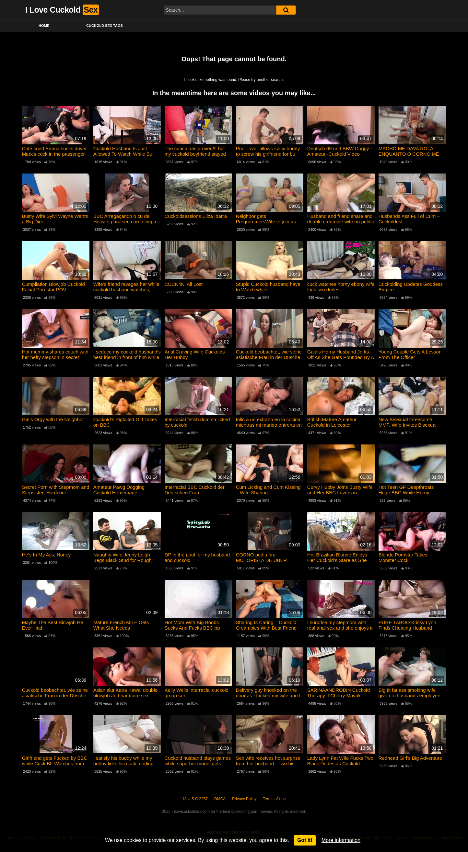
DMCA (220, 799)
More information (341, 840)
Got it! (304, 840)
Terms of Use (274, 799)
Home (44, 26)
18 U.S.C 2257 (195, 799)
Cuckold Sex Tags (104, 26)
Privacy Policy (244, 799)
